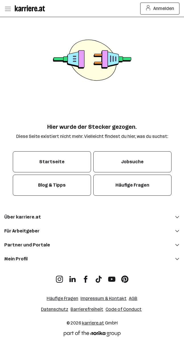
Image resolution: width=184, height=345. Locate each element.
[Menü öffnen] (7, 8)
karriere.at (93, 323)
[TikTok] (98, 277)
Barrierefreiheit (87, 309)
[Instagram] (59, 277)
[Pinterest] (124, 277)
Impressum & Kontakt (103, 298)
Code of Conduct (124, 309)
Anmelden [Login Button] (160, 8)
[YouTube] (111, 277)
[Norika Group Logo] (92, 334)
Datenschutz (54, 309)
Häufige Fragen (62, 298)
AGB (133, 298)
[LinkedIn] (72, 277)
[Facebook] (85, 277)
